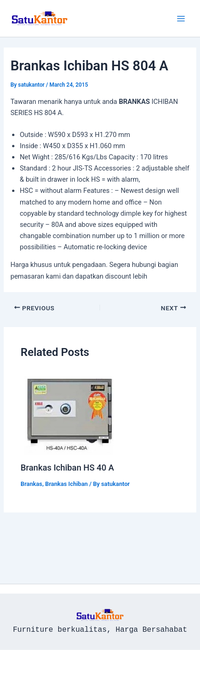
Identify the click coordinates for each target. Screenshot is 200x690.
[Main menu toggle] (181, 18)
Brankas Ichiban (66, 483)
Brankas (31, 483)
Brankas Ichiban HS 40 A (67, 467)
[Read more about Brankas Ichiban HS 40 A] (70, 413)
